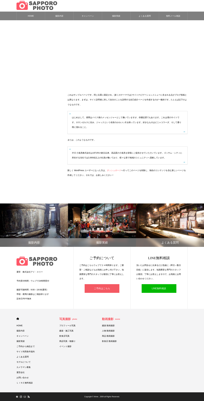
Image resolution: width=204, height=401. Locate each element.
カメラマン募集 (23, 367)
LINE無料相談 (159, 288)
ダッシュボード (114, 170)
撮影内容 (59, 16)
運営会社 (20, 372)
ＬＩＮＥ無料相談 (24, 383)
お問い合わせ (22, 377)
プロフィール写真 (67, 325)
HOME (31, 16)
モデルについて (23, 362)
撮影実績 (116, 16)
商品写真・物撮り (67, 341)
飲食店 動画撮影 (109, 341)
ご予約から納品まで (25, 346)
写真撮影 (68, 319)
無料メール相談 (173, 16)
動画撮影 (111, 319)
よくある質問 (145, 16)
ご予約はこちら (102, 288)
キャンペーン (88, 16)
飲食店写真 (64, 336)
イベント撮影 (65, 346)
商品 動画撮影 (108, 336)
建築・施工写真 (66, 331)
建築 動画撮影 (108, 325)
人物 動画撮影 (108, 331)
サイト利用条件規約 (25, 351)
